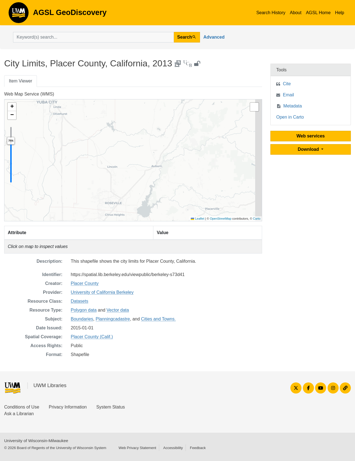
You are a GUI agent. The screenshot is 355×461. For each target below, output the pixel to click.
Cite (287, 83)
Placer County (85, 283)
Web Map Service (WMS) (29, 94)
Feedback (198, 448)
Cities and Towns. (158, 319)
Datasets (79, 301)
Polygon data (84, 310)
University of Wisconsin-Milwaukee (36, 440)
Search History (270, 12)
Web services (310, 136)
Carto (256, 218)
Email (288, 94)
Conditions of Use (21, 407)
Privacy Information (68, 407)
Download (309, 149)
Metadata (292, 106)
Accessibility (173, 448)
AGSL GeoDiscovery (18, 14)
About (295, 12)
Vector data (117, 310)
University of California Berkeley (102, 292)
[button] (12, 107)
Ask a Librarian (19, 413)
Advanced (213, 37)
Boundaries (82, 319)
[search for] (93, 37)
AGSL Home (318, 12)
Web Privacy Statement (137, 448)
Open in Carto (290, 117)
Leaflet (197, 218)
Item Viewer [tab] (20, 81)
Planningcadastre (113, 319)
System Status (110, 407)
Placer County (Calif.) (92, 336)
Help (339, 12)
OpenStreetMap (221, 218)
